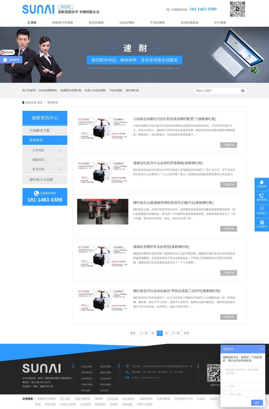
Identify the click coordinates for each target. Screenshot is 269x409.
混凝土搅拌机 (83, 398)
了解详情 (228, 145)
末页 (186, 333)
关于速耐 (220, 22)
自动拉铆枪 (126, 22)
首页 (41, 102)
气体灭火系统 (68, 404)
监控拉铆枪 (96, 22)
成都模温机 (146, 398)
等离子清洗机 (145, 404)
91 (159, 333)
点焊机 (114, 404)
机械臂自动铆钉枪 (71, 90)
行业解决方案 (40, 130)
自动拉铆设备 (190, 22)
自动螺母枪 (86, 378)
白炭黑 (213, 398)
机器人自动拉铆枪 (95, 90)
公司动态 (38, 150)
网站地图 (85, 390)
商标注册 (50, 404)
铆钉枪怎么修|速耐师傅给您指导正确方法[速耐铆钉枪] (173, 202)
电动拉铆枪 (105, 384)
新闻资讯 (52, 102)
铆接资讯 (38, 159)
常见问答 (38, 169)
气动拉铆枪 (115, 90)
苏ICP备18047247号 (41, 382)
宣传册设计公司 (183, 398)
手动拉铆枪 (157, 22)
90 (153, 333)
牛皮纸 (201, 398)
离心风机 (65, 398)
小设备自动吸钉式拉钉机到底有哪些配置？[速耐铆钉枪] (174, 119)
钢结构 (99, 398)
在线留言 (104, 390)
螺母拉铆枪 (105, 372)
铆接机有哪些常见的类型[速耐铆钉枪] (161, 247)
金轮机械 (112, 398)
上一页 (144, 333)
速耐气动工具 (46, 386)
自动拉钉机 (105, 378)
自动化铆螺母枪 (48, 90)
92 (166, 333)
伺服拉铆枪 (86, 384)
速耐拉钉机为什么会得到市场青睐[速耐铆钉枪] (168, 163)
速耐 (33, 22)
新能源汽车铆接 (62, 22)
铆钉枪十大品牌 (41, 180)
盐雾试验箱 (163, 398)
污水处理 (85, 404)
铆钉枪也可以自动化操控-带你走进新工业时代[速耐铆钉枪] (177, 291)
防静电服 (127, 404)
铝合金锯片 (128, 398)
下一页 (176, 333)
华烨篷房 (100, 404)
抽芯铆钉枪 (132, 90)
